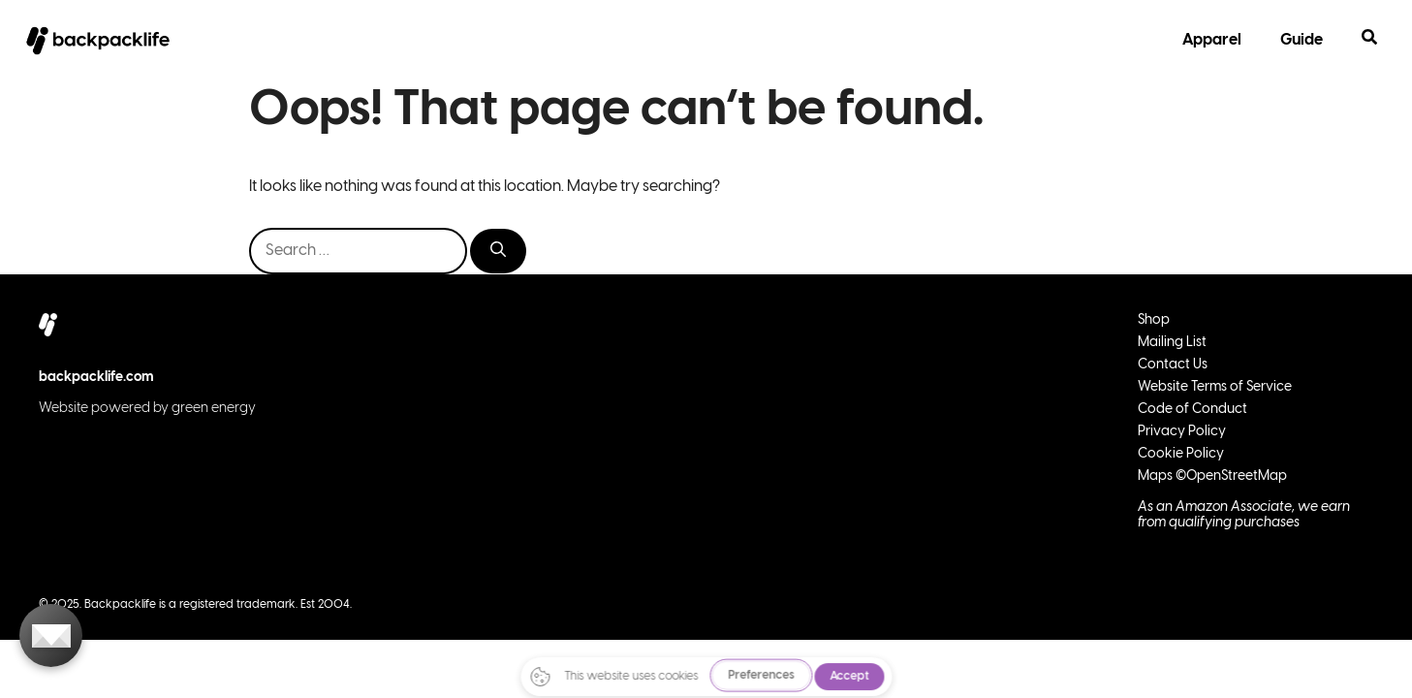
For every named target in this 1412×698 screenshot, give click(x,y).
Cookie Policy (1181, 454)
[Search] (498, 251)
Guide (1301, 40)
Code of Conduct (1192, 409)
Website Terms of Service (1215, 387)
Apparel (1211, 40)
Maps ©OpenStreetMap (1212, 476)
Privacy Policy (1182, 432)
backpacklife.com (96, 377)
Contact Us (1173, 365)
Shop (1154, 320)
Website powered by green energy (147, 408)
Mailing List (1172, 342)
